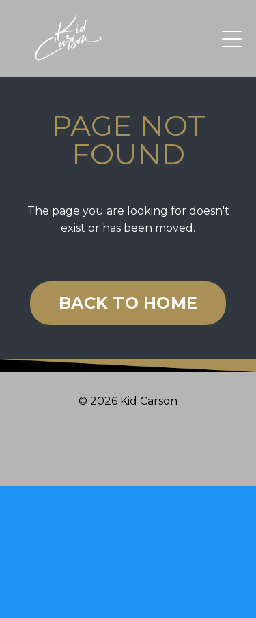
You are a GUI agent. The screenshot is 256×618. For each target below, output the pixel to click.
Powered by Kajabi (128, 452)
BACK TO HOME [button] (128, 303)
